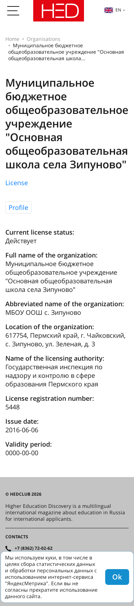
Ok (117, 577)
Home (12, 38)
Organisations (43, 38)
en (112, 10)
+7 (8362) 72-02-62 (34, 548)
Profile (18, 207)
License (16, 182)
